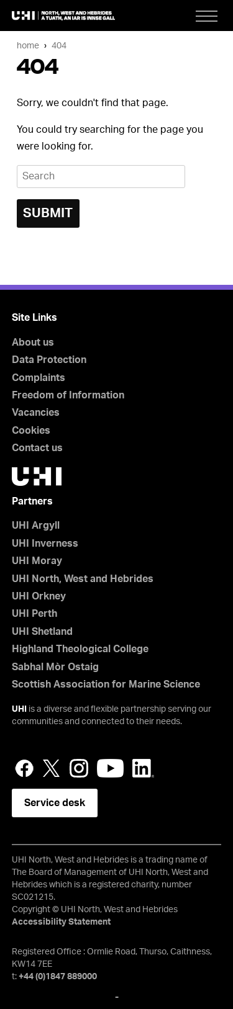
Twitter (51, 768)
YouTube (110, 768)
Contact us (37, 448)
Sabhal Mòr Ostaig (55, 667)
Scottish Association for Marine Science (106, 684)
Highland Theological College (80, 649)
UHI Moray (37, 561)
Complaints (38, 378)
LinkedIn (143, 768)
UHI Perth (34, 614)
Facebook (24, 768)
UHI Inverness (45, 544)
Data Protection (49, 360)
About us (33, 343)
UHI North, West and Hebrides (82, 579)
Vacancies (36, 413)
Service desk (54, 803)
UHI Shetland (42, 632)
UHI (19, 709)
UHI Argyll (36, 526)
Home (28, 45)
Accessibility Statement (61, 922)
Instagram (79, 768)
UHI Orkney (39, 596)
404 (59, 45)
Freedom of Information (68, 395)
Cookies (31, 431)
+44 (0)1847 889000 (58, 976)
